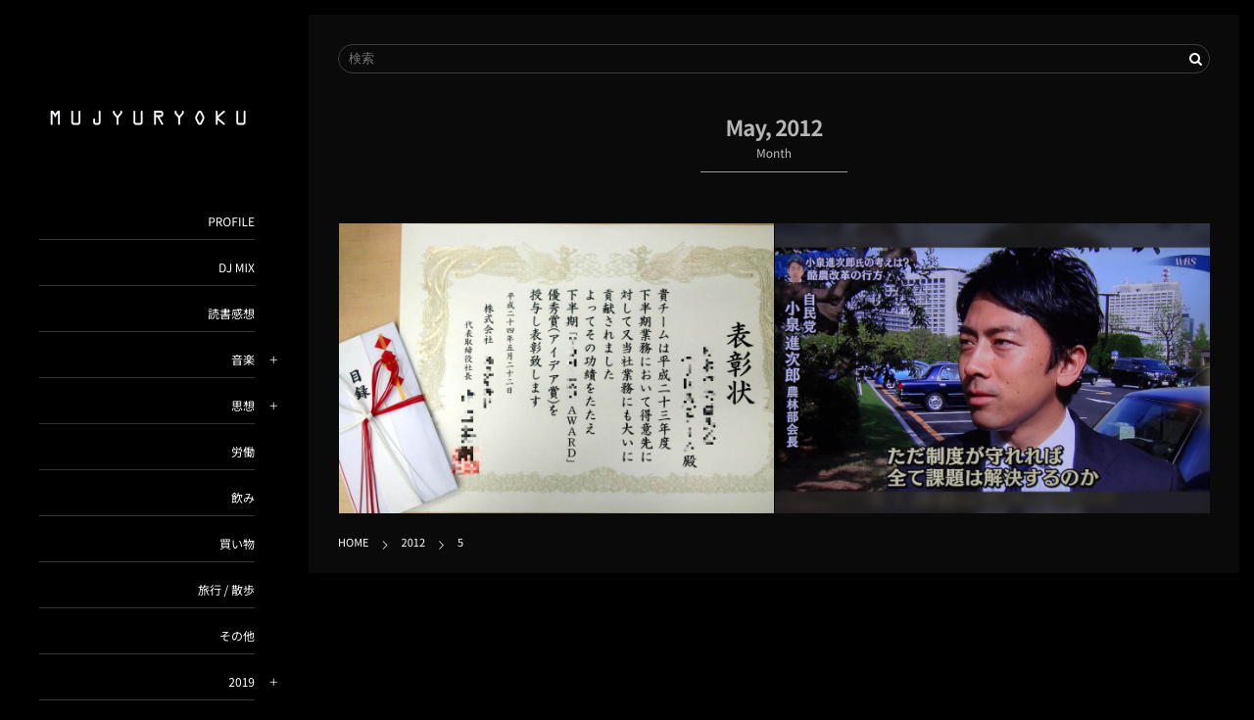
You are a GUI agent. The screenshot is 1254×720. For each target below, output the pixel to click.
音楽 (243, 360)
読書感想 (231, 314)
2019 (241, 682)
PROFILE (231, 222)
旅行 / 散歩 (226, 590)
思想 (243, 406)
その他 (237, 636)
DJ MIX (236, 268)
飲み (243, 498)
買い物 (237, 544)
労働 (243, 452)
